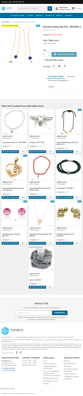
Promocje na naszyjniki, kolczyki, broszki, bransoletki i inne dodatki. (51, 373)
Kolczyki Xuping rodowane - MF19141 (11, 235)
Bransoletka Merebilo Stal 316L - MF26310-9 (68, 143)
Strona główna (17, 15)
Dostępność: (47, 35)
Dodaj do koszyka (64, 54)
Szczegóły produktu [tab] (56, 76)
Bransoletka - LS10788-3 (65, 188)
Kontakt (69, 15)
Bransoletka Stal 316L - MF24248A (14, 142)
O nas (45, 361)
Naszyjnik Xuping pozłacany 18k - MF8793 (41, 235)
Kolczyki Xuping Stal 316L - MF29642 (66, 235)
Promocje (49, 15)
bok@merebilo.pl (9, 368)
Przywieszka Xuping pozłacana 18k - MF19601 (13, 189)
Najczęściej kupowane (50, 378)
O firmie (30, 15)
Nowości (39, 15)
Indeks (45, 30)
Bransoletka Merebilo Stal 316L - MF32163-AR (41, 189)
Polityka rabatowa (49, 363)
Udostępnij (53, 66)
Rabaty (59, 15)
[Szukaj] (34, 8)
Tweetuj (59, 66)
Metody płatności (70, 363)
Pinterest (65, 66)
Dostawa (67, 361)
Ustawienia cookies (7, 388)
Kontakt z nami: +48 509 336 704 (13, 2)
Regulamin (67, 366)
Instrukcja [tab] (71, 76)
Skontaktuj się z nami (50, 381)
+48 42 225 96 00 (9, 370)
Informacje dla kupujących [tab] (58, 80)
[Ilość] (45, 54)
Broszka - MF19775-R (37, 142)
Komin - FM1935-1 (36, 280)
